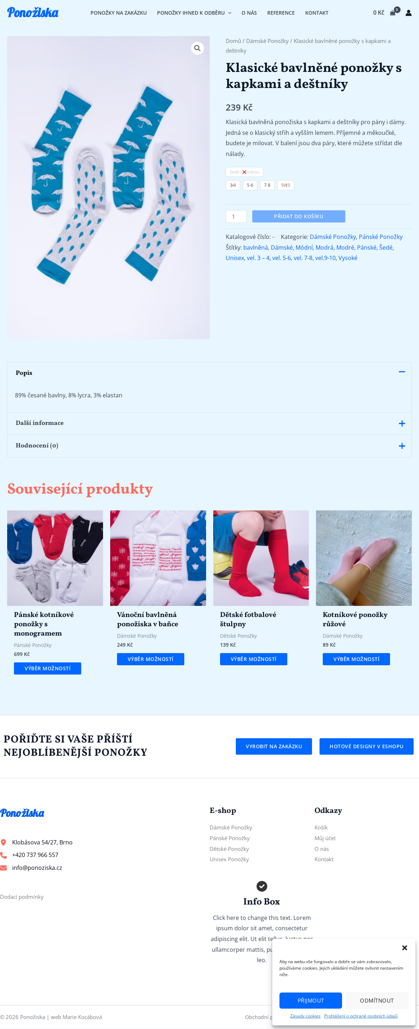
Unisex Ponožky (231, 859)
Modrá (324, 247)
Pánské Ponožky (381, 237)
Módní (304, 247)
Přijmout (311, 1000)
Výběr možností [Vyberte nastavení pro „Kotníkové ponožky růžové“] (356, 659)
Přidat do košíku (298, 216)
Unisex (235, 258)
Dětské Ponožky (231, 849)
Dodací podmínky (23, 897)
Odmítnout (377, 1000)
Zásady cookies (305, 1016)
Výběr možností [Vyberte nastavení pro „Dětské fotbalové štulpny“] (254, 659)
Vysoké (347, 258)
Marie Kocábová (82, 1016)
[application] (228, 12)
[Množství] (236, 216)
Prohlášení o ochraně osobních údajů (361, 1016)
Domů (233, 40)
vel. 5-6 (281, 258)
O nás (322, 849)
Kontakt (325, 859)
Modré (345, 247)
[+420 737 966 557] (29, 855)
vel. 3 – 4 (258, 258)
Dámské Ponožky (267, 40)
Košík (322, 828)
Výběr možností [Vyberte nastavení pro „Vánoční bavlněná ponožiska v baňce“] (151, 659)
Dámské (282, 247)
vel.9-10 (325, 258)
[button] (404, 947)
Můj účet (326, 838)
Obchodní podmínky (269, 1017)
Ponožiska (32, 12)
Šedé (386, 247)
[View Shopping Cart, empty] (384, 13)
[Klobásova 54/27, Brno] (36, 842)
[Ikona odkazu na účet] (408, 13)
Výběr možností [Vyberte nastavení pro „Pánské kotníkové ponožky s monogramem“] (47, 668)
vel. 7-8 (303, 258)
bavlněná (255, 247)
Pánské (366, 247)
